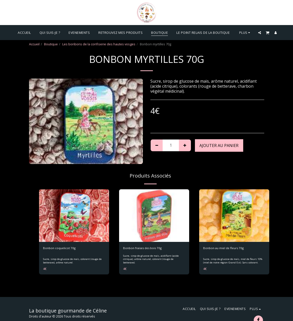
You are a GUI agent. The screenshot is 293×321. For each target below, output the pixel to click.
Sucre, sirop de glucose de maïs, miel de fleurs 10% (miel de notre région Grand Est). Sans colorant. (232, 261)
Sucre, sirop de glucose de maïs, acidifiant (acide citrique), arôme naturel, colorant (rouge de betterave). (151, 259)
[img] (74, 215)
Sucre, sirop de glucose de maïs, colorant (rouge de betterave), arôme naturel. (72, 261)
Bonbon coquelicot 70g (60, 248)
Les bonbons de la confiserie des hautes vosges (98, 44)
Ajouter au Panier (218, 145)
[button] (259, 32)
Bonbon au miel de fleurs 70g (225, 248)
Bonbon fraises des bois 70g (144, 248)
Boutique (51, 44)
